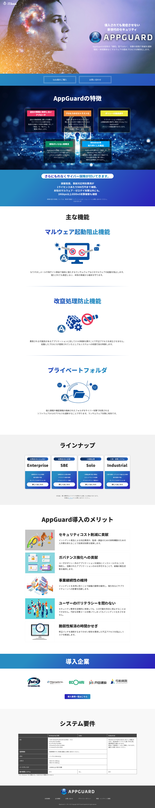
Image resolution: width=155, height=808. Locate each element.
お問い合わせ (95, 79)
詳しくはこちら (37, 484)
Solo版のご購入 (60, 79)
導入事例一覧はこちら (77, 696)
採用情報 (47, 798)
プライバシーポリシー (84, 798)
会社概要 (57, 798)
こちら (71, 498)
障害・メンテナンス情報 (103, 798)
